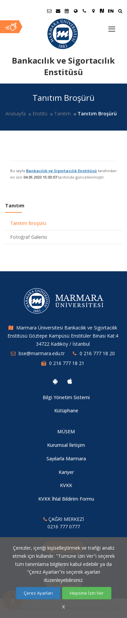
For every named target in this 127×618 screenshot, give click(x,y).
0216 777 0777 (63, 526)
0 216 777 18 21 (66, 363)
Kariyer (66, 472)
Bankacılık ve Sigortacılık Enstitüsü (61, 170)
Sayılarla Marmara (66, 458)
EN (111, 11)
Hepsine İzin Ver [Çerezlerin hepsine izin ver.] (87, 593)
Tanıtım (62, 113)
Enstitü (40, 113)
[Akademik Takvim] (66, 11)
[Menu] (112, 26)
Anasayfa (15, 113)
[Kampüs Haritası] (93, 11)
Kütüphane (66, 410)
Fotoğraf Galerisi (28, 237)
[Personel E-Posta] (58, 11)
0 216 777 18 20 (97, 353)
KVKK (66, 485)
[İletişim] (84, 11)
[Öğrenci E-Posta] (49, 11)
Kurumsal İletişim (66, 445)
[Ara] (120, 11)
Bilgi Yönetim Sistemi (66, 397)
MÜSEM (66, 431)
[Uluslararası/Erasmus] (75, 11)
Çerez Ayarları (38, 593)
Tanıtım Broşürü (28, 223)
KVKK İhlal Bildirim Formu (66, 499)
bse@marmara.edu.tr (42, 353)
